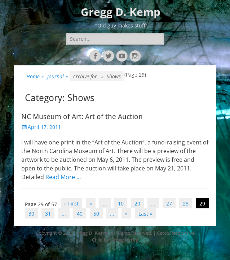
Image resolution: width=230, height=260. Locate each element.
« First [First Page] (71, 203)
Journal (57, 76)
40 (80, 213)
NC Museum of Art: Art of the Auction (82, 116)
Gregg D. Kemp (120, 11)
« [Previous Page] (90, 203)
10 (121, 203)
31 (48, 213)
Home (35, 76)
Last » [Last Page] (145, 213)
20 (137, 203)
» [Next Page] (126, 213)
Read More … (63, 177)
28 (186, 203)
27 (169, 203)
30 (31, 213)
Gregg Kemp (124, 240)
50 (96, 213)
